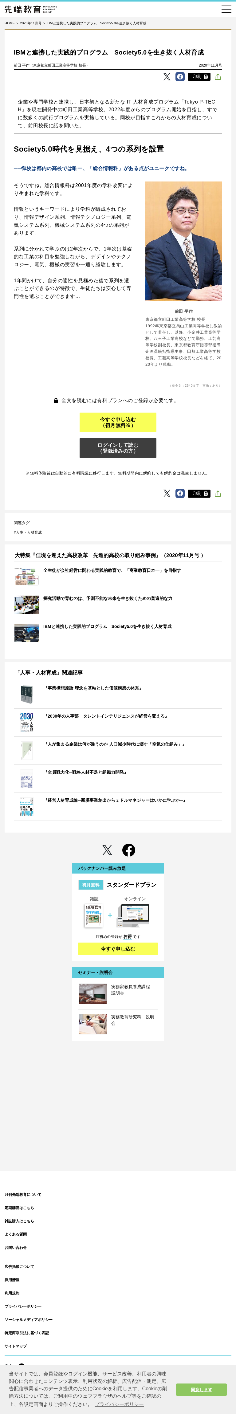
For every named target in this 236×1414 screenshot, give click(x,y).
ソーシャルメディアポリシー (29, 1320)
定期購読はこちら (19, 1208)
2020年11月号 (210, 65)
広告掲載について (19, 1267)
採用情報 (12, 1280)
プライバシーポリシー (23, 1306)
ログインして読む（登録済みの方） (117, 448)
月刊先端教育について (23, 1194)
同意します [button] (201, 1389)
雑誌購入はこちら (19, 1221)
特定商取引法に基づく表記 (27, 1333)
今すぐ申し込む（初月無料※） (118, 422)
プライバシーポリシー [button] (119, 1404)
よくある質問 (16, 1234)
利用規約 (12, 1293)
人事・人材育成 (29, 532)
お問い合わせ (16, 1247)
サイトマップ (16, 1346)
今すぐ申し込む (118, 948)
